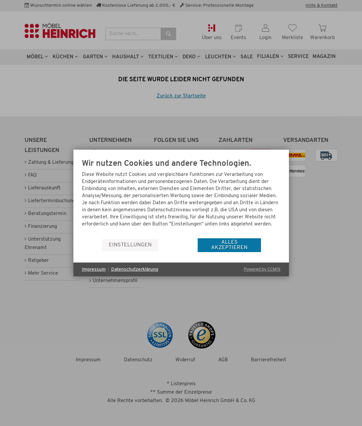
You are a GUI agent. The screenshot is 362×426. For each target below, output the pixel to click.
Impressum (94, 269)
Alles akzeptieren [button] (229, 245)
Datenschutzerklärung (134, 269)
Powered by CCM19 (262, 269)
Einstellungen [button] (130, 245)
